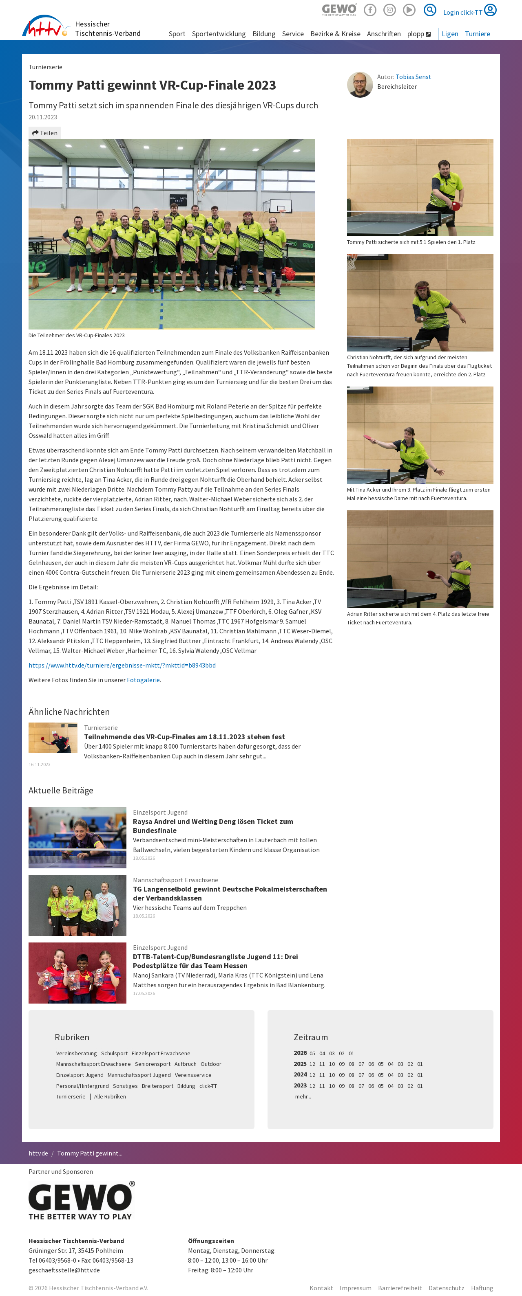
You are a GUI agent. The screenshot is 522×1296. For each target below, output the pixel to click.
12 (312, 1064)
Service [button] (293, 33)
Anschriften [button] (384, 33)
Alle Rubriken (110, 1096)
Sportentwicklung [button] (219, 33)
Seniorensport (152, 1064)
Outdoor (211, 1064)
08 (351, 1064)
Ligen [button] (450, 33)
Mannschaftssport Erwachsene (93, 1064)
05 (312, 1053)
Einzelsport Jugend (80, 1075)
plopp (419, 33)
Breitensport (157, 1086)
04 (322, 1053)
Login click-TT (470, 9)
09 (342, 1064)
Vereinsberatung (76, 1053)
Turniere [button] (477, 33)
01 (351, 1053)
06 (371, 1064)
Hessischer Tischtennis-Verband (108, 28)
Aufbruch (186, 1064)
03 (332, 1053)
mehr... (303, 1096)
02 (342, 1053)
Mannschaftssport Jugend (139, 1075)
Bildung (186, 1086)
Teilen (45, 133)
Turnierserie (71, 1096)
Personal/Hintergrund (82, 1086)
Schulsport (114, 1053)
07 (361, 1064)
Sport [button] (177, 33)
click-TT (208, 1086)
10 (332, 1064)
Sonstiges (125, 1086)
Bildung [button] (264, 33)
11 (322, 1064)
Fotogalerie (143, 680)
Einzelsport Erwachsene (161, 1053)
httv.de (38, 1153)
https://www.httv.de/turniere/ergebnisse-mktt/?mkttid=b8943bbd (122, 665)
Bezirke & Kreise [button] (335, 33)
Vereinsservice (193, 1075)
